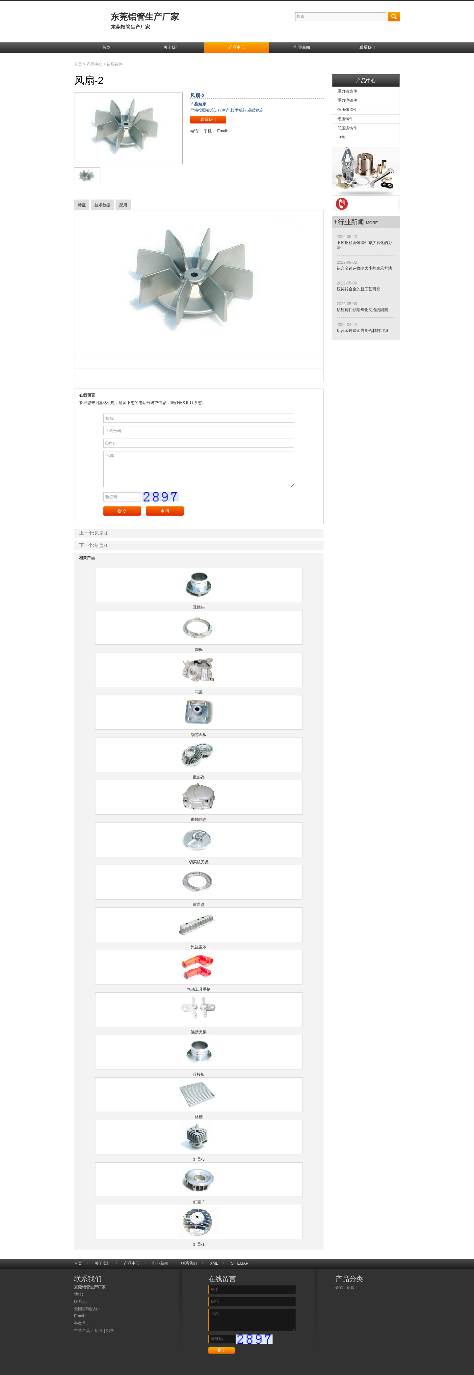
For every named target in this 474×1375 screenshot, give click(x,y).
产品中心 (237, 47)
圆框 (199, 649)
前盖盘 (199, 904)
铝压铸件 (114, 64)
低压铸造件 (347, 109)
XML (214, 1263)
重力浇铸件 (347, 100)
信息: (199, 469)
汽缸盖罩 (199, 947)
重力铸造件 (347, 91)
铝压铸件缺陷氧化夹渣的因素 (362, 310)
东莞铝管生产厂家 (145, 21)
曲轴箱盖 (199, 819)
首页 (106, 47)
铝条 (351, 1287)
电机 (341, 137)
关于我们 (171, 47)
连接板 (199, 1074)
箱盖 (199, 692)
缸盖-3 (199, 1159)
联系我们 (367, 47)
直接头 (199, 607)
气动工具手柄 (199, 989)
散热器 (199, 777)
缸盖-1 (101, 545)
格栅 (199, 1117)
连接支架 (199, 1032)
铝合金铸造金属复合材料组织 (362, 330)
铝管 (339, 1287)
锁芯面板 (199, 734)
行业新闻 (302, 47)
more (372, 223)
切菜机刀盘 (199, 862)
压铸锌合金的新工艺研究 (358, 289)
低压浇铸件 (347, 128)
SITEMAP (240, 1263)
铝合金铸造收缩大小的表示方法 (364, 268)
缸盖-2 (199, 1202)
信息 (252, 1320)
